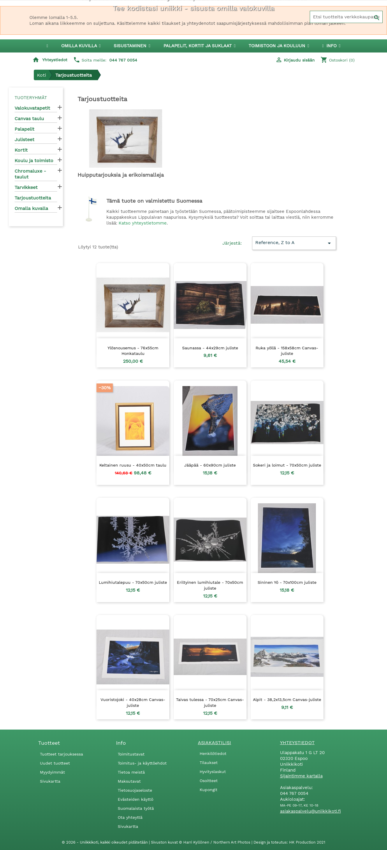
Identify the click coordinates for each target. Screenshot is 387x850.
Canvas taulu (29, 118)
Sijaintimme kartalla (301, 776)
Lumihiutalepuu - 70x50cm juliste (133, 582)
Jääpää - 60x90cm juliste (210, 465)
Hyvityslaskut (213, 771)
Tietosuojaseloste (135, 790)
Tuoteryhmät (31, 97)
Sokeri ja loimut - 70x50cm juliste (287, 465)
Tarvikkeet (26, 187)
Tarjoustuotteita (33, 198)
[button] (132, 45)
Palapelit (24, 129)
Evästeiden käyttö (135, 799)
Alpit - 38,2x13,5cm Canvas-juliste (287, 699)
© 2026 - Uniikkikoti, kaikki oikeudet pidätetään (105, 842)
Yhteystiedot (54, 59)
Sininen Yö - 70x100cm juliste (287, 582)
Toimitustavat (131, 754)
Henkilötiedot (213, 753)
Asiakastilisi (214, 742)
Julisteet (24, 139)
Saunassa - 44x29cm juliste (210, 348)
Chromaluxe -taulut (30, 174)
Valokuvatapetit (32, 108)
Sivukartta (50, 781)
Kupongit (208, 789)
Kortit (21, 150)
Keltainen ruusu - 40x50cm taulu (132, 465)
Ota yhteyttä (130, 817)
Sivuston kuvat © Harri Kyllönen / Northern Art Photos (201, 842)
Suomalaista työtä (136, 808)
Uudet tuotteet (55, 763)
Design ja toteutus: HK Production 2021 (289, 842)
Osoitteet (209, 780)
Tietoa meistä (131, 772)
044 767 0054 (123, 60)
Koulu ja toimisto (34, 160)
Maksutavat (129, 781)
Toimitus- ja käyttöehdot (142, 763)
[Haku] (346, 17)
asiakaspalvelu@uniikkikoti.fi (310, 811)
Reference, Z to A (294, 243)
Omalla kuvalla (31, 208)
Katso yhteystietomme (143, 223)
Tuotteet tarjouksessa (61, 754)
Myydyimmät (52, 772)
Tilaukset (209, 762)
